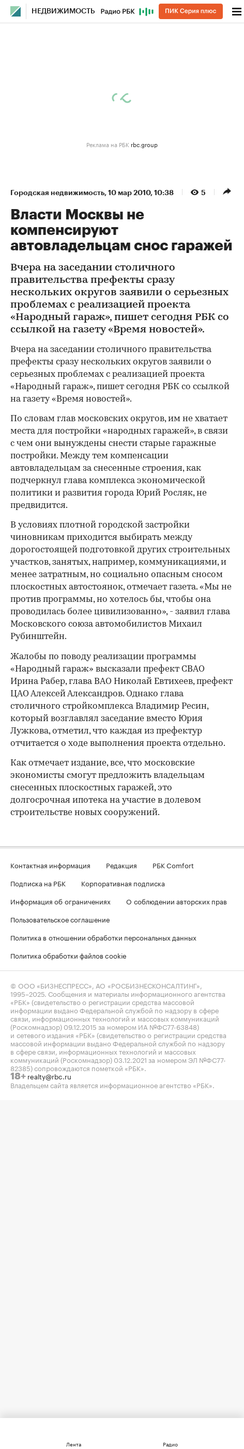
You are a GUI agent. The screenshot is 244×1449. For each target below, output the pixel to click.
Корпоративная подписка (123, 883)
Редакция (121, 864)
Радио (170, 1444)
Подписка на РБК (38, 883)
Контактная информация (50, 864)
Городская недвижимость (57, 192)
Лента (73, 1444)
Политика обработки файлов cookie (68, 955)
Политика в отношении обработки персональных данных (103, 937)
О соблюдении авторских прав (176, 901)
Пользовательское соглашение (60, 919)
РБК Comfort (173, 864)
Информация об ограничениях (60, 901)
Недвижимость (63, 11)
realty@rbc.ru (49, 1076)
